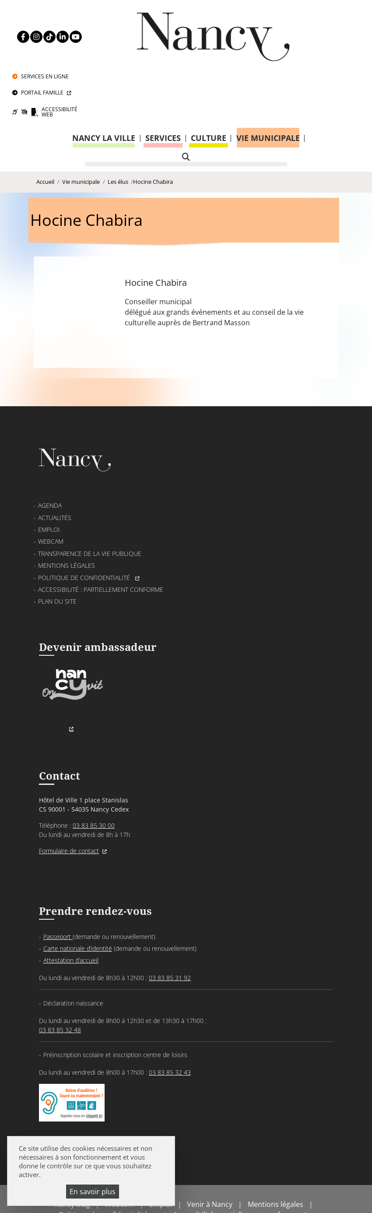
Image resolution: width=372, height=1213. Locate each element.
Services (163, 85)
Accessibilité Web (324, 57)
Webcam (50, 487)
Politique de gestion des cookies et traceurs (205, 1182)
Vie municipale (268, 85)
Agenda (50, 451)
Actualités (54, 463)
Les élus (118, 130)
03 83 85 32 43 (170, 1023)
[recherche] (186, 104)
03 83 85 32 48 (60, 980)
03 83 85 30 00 (94, 774)
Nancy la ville (103, 85)
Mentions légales (66, 511)
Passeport (58, 887)
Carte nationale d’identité (77, 899)
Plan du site (57, 547)
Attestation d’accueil (70, 911)
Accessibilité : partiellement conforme (100, 535)
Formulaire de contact (69, 799)
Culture (208, 85)
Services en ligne (319, 16)
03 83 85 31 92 (170, 928)
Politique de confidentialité (85, 523)
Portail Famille (317, 35)
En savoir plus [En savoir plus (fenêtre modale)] (93, 1191)
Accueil (45, 130)
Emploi (49, 475)
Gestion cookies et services (186, 1193)
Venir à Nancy (209, 1161)
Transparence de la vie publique (89, 499)
